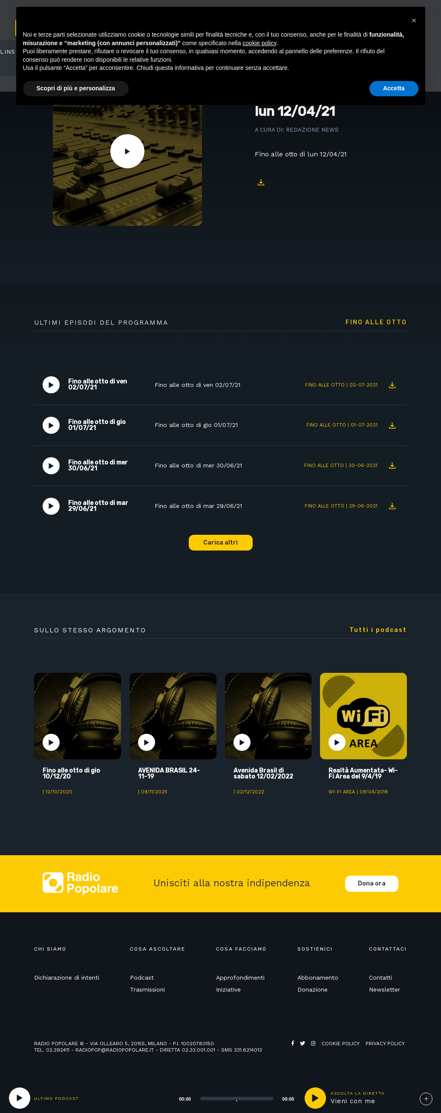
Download (261, 182)
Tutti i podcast (378, 630)
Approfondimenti (240, 977)
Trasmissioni (147, 989)
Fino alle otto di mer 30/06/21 (198, 465)
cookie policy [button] (259, 43)
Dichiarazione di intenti (66, 977)
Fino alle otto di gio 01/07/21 (196, 424)
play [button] (315, 1098)
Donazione (312, 989)
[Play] (19, 1098)
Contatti (380, 977)
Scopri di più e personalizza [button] (76, 88)
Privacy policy (385, 1044)
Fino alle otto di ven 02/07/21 (197, 384)
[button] (414, 20)
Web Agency (308, 1050)
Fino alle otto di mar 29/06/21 (198, 505)
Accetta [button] (394, 88)
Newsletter (384, 989)
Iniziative (228, 989)
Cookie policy (341, 1044)
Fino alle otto (376, 323)
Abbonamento (317, 977)
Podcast (142, 977)
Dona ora (372, 883)
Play (127, 151)
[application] (226, 1098)
